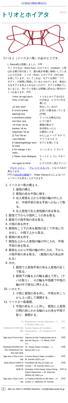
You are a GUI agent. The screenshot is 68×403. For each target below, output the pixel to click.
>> (45, 3)
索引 (40, 3)
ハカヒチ (14, 288)
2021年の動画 (22, 174)
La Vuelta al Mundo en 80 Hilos (39, 379)
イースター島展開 (20, 301)
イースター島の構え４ (23, 185)
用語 (34, 3)
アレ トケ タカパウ (39, 168)
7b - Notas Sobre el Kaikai (37, 347)
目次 (28, 3)
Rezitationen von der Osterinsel (39, 322)
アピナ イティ (17, 168)
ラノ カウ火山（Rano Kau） (22, 68)
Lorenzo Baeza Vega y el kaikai (39, 356)
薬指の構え (23, 189)
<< (22, 3)
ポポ (12, 262)
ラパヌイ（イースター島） (20, 58)
